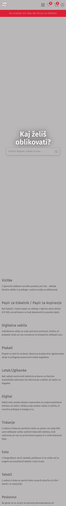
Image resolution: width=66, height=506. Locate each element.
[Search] (1, 97)
